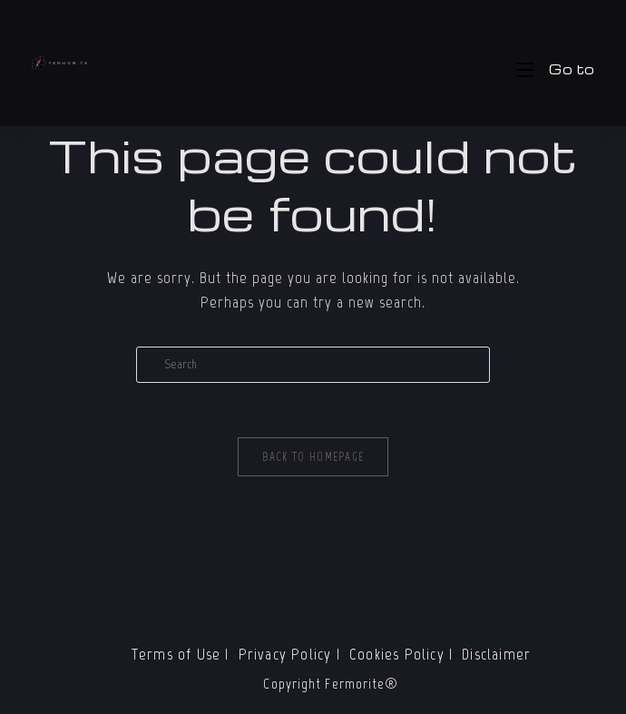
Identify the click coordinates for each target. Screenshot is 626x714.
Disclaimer (496, 654)
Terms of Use (176, 654)
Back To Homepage (313, 457)
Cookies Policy (397, 654)
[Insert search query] (313, 365)
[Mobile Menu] (555, 69)
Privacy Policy (285, 654)
